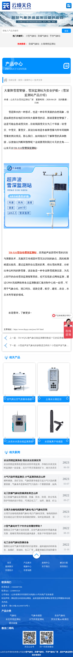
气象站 (13, 615)
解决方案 (64, 563)
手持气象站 (55, 36)
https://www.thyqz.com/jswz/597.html (29, 329)
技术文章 (38, 80)
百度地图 (27, 570)
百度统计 (9, 570)
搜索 (66, 31)
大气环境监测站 (36, 619)
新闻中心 (28, 80)
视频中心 (27, 566)
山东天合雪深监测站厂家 (22, 99)
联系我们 (64, 566)
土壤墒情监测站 (48, 44)
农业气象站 (60, 615)
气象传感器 (36, 615)
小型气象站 (31, 36)
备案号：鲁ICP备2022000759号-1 (16, 606)
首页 (20, 80)
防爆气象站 (43, 36)
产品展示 (27, 563)
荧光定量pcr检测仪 (60, 619)
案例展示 (9, 566)
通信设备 (13, 623)
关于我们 (46, 566)
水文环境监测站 (13, 619)
